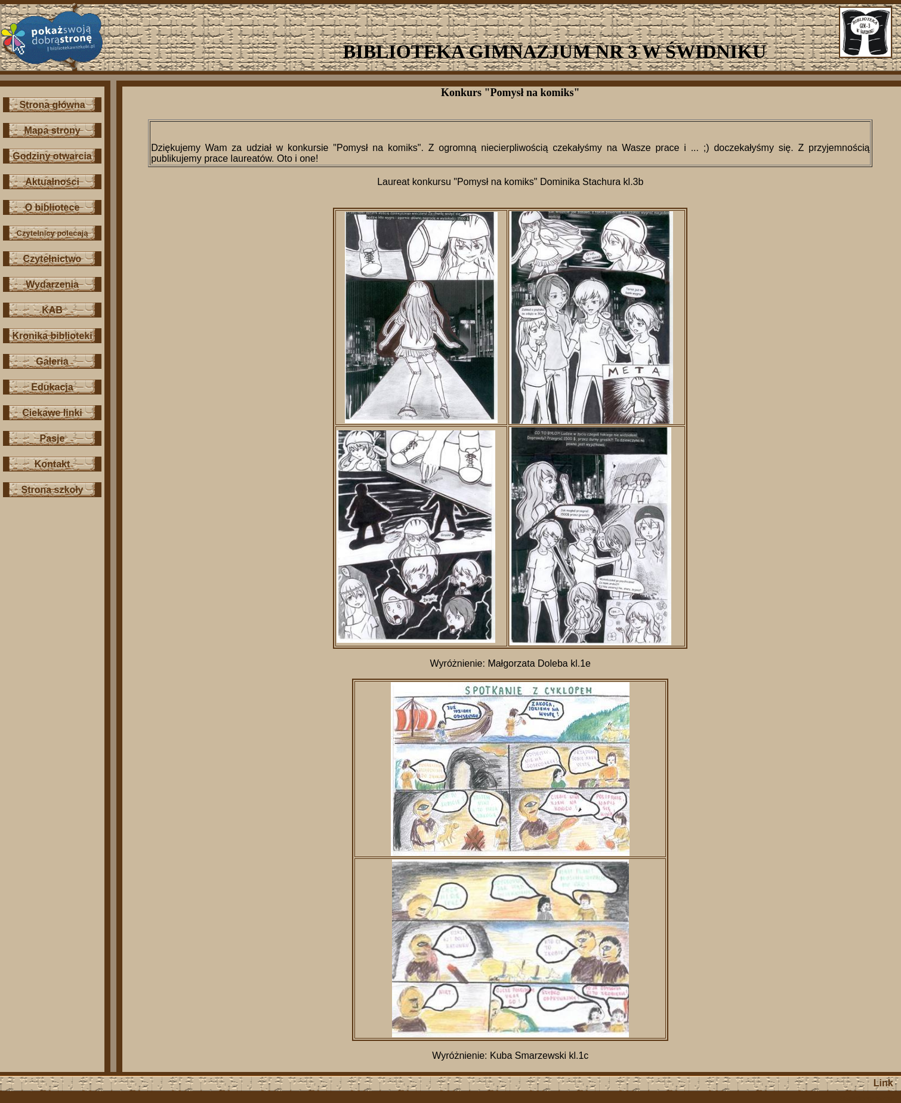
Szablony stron (867, 1098)
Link (883, 1083)
